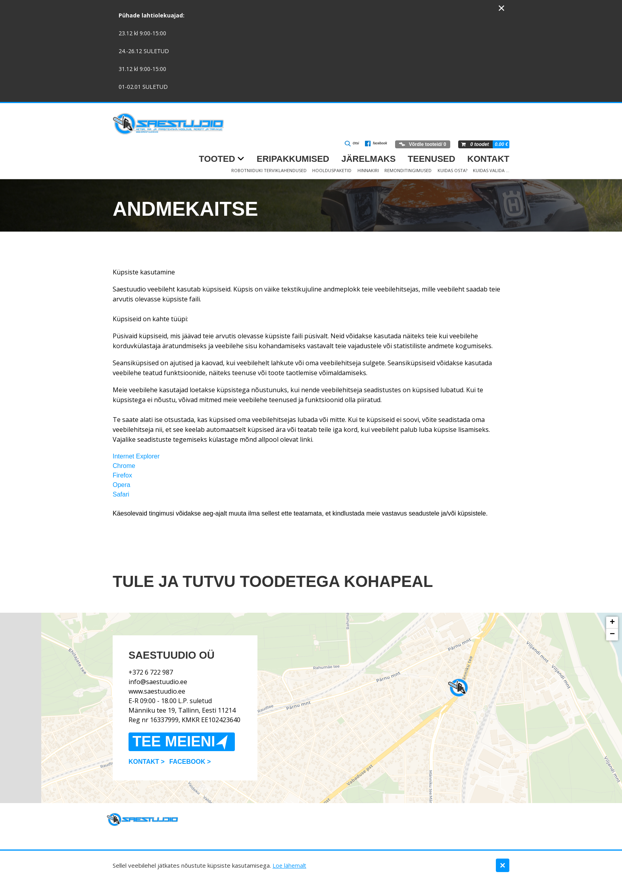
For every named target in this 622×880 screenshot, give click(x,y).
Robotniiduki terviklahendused (269, 170)
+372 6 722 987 (151, 663)
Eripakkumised (293, 159)
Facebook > (190, 770)
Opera (121, 484)
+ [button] (612, 623)
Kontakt (488, 159)
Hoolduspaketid (331, 170)
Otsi (342, 145)
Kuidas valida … (491, 170)
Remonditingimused (408, 170)
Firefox (122, 475)
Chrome (124, 465)
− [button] (612, 634)
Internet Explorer (136, 456)
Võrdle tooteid (421, 144)
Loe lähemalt (290, 865)
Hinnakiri (368, 170)
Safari (121, 494)
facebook (371, 144)
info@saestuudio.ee (158, 673)
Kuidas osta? (452, 170)
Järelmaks (368, 159)
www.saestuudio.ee (157, 682)
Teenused (431, 159)
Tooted (217, 159)
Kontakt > (147, 770)
